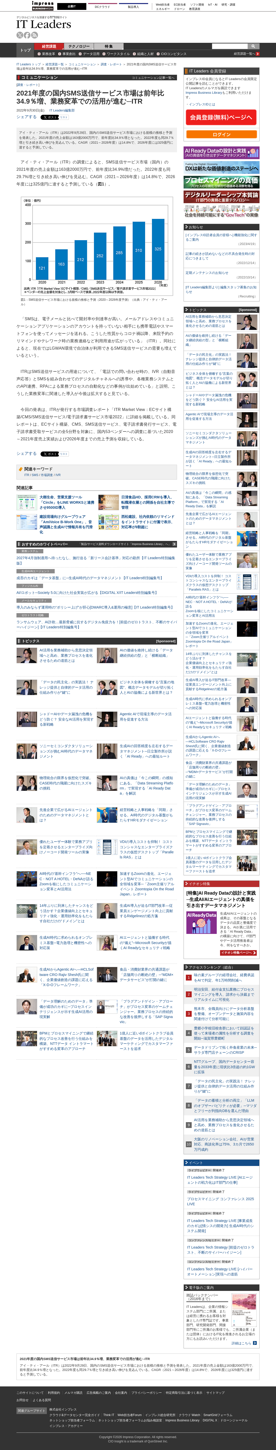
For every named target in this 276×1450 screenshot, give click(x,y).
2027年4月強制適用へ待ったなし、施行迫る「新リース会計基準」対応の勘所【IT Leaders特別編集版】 (95, 560)
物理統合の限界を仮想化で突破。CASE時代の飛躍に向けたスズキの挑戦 (66, 783)
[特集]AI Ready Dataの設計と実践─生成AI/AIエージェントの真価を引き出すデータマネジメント (221, 899)
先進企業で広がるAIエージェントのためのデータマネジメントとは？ (66, 815)
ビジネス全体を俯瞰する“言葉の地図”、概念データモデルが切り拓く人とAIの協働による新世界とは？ (147, 687)
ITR (26, 475)
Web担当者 (163, 4)
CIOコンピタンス (174, 54)
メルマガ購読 (73, 1393)
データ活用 (91, 54)
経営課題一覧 (55, 64)
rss (34, 35)
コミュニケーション (82, 64)
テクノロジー (79, 46)
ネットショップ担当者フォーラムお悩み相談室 (130, 1420)
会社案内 (121, 1393)
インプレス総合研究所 (160, 1415)
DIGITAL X (210, 1420)
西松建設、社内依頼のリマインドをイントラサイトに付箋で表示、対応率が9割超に (147, 522)
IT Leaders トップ (28, 64)
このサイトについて (30, 1393)
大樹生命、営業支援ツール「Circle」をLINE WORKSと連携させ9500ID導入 (67, 502)
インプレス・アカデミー (66, 1426)
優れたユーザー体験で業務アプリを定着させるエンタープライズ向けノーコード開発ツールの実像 (66, 847)
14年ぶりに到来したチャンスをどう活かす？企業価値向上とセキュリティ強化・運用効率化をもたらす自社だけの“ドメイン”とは (209, 663)
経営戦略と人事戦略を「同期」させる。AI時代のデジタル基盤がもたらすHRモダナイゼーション (146, 815)
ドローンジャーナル (234, 1420)
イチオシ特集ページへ (237, 952)
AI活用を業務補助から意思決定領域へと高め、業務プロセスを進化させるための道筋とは (66, 655)
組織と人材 (145, 54)
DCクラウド (102, 6)
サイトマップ (215, 1393)
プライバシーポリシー (146, 1393)
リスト (64, 117)
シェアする (26, 117)
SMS (35, 475)
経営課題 (49, 46)
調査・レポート (111, 64)
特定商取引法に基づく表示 (184, 1393)
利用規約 (54, 1393)
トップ (25, 50)
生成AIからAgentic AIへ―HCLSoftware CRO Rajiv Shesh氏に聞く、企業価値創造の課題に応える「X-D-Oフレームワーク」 (208, 746)
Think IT (108, 1415)
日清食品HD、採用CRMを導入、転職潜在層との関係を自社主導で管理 (147, 502)
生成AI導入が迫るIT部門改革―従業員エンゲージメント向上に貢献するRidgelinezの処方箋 (146, 910)
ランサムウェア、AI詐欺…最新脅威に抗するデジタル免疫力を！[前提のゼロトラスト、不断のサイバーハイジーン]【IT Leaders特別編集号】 (96, 624)
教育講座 (194, 9)
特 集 (109, 46)
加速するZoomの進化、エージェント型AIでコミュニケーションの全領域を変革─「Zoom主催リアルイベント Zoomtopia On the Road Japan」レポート (147, 884)
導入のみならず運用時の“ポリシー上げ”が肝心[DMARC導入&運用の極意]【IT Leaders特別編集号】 (95, 607)
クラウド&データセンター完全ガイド (74, 1415)
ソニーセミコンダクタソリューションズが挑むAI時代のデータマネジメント (66, 751)
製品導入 (133, 6)
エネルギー (163, 9)
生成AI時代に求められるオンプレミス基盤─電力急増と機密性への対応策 (66, 942)
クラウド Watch (189, 1415)
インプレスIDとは (202, 104)
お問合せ (22, 1400)
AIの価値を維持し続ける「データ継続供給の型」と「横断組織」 (208, 340)
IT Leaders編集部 (62, 110)
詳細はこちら (241, 1343)
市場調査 (47, 475)
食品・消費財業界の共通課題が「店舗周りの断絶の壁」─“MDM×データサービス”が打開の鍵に (146, 974)
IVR (58, 475)
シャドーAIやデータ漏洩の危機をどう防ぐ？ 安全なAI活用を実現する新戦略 (67, 719)
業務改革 (48, 54)
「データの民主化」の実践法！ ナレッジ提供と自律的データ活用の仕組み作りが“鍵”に (67, 687)
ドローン (179, 9)
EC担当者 (180, 4)
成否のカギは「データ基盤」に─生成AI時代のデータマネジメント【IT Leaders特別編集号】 (90, 578)
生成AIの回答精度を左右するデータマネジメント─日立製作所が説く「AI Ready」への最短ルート (146, 751)
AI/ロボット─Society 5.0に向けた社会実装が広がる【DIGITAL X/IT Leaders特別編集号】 (87, 593)
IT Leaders (43, 24)
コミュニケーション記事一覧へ (153, 77)
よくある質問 (42, 1400)
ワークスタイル (118, 54)
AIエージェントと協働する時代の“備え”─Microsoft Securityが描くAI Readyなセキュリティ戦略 (145, 942)
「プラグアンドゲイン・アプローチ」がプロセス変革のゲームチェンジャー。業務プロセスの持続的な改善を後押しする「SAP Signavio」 (146, 1011)
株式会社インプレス (63, 1409)
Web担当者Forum (129, 1415)
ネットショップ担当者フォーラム (72, 1420)
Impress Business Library (204, 93)
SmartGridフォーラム (217, 1415)
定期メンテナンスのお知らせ (207, 273)
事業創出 (69, 54)
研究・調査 (228, 4)
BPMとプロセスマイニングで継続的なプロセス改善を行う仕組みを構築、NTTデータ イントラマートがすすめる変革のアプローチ (209, 841)
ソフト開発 (197, 4)
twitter (19, 35)
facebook (27, 35)
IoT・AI (213, 4)
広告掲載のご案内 (99, 1393)
